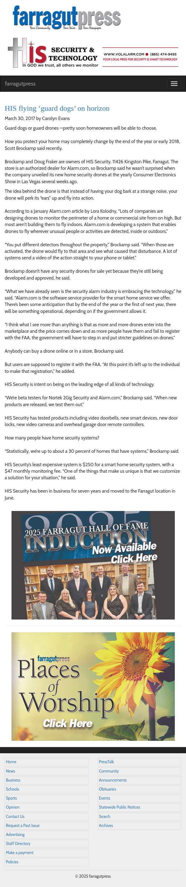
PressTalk (106, 761)
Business (13, 780)
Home (11, 761)
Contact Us (15, 816)
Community (109, 771)
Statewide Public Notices (119, 807)
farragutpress (20, 83)
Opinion (13, 807)
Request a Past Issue (23, 825)
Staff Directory (18, 843)
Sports (11, 798)
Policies (12, 862)
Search (104, 816)
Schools (12, 789)
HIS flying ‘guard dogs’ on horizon (57, 108)
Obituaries (107, 789)
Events (104, 798)
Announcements (113, 780)
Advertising (15, 834)
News (10, 771)
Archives (106, 825)
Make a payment (20, 852)
